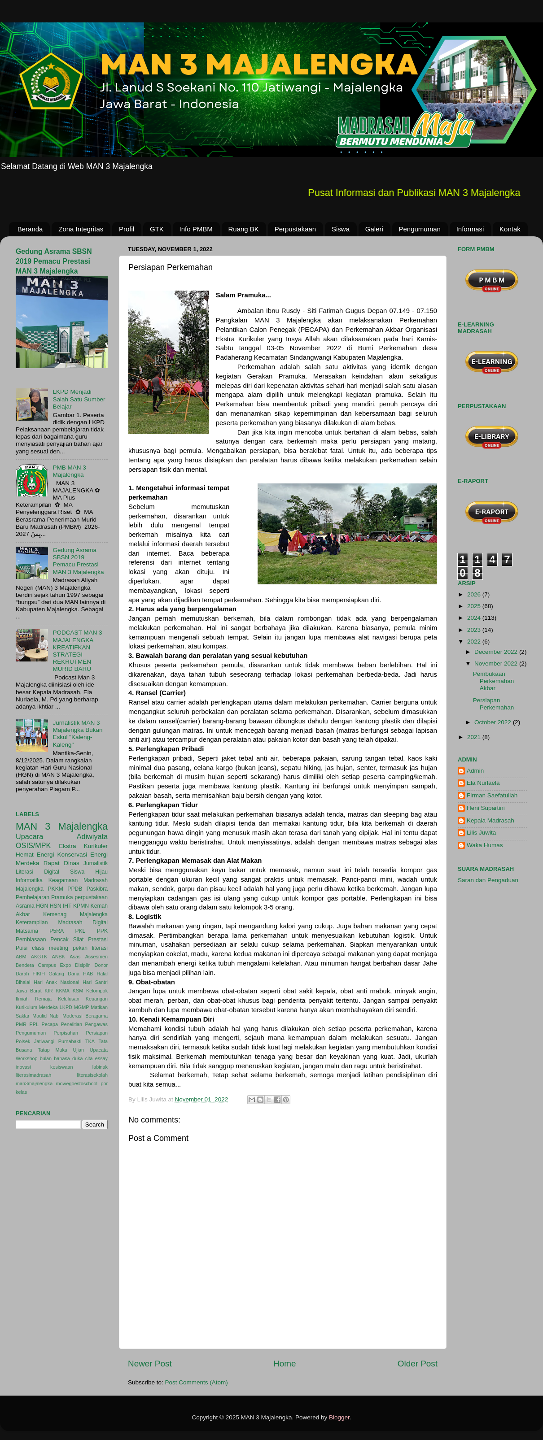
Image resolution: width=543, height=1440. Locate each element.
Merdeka (27, 863)
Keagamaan (63, 880)
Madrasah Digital (83, 922)
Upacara (29, 836)
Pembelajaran (32, 897)
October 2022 (493, 722)
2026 (474, 594)
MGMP (81, 1007)
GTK (157, 229)
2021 (474, 737)
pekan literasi (90, 948)
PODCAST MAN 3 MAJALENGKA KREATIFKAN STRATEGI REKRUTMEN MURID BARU (77, 650)
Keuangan (97, 998)
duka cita (82, 1058)
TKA (90, 1041)
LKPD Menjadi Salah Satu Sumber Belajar (79, 398)
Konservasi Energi (82, 854)
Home (284, 1363)
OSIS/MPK (33, 845)
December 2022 (496, 651)
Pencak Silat (66, 939)
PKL (80, 931)
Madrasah (95, 880)
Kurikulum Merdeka (37, 1007)
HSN (55, 906)
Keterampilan (32, 922)
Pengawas (96, 1024)
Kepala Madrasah (490, 820)
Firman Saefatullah (492, 795)
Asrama (25, 906)
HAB (88, 973)
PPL (34, 1024)
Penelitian (71, 1024)
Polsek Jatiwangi (35, 1041)
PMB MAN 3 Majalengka (69, 471)
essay (101, 1058)
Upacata (99, 1050)
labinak (100, 1067)
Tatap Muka (52, 1050)
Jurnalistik (95, 863)
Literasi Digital (37, 872)
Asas (75, 956)
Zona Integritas (80, 229)
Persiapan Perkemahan (493, 704)
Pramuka (62, 897)
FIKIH (39, 973)
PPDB (74, 889)
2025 (474, 606)
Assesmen (96, 956)
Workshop (26, 1058)
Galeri (374, 229)
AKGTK (39, 956)
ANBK (58, 956)
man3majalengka (34, 1083)
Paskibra (97, 889)
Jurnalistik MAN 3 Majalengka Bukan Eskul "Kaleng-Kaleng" (77, 733)
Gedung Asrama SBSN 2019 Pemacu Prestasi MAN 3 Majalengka (54, 261)
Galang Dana (63, 973)
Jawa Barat (29, 990)
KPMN (81, 906)
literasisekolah (92, 1075)
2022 (474, 641)
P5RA (56, 931)
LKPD (66, 1007)
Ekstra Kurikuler (83, 846)
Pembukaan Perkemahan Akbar (493, 681)
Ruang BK (243, 229)
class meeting (50, 948)
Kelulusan (68, 998)
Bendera (25, 965)
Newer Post (150, 1363)
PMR (21, 1024)
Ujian (78, 1050)
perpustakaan (91, 897)
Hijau (101, 872)
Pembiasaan (31, 939)
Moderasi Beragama (85, 1015)
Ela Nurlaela (483, 782)
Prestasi (98, 939)
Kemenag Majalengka (75, 914)
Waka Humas (485, 845)
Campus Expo (54, 965)
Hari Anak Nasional (56, 982)
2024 (474, 617)
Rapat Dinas (61, 863)
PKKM (55, 889)
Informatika (29, 880)
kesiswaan (61, 1067)
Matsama (27, 931)
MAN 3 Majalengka (62, 826)
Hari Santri (95, 982)
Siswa (341, 229)
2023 (474, 629)
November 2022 (496, 663)
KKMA (63, 990)
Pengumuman (420, 229)
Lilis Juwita (481, 832)
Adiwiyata (92, 836)
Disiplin (83, 965)
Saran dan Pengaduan (488, 880)
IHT (67, 906)
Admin (475, 770)
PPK (102, 931)
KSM (78, 990)
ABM (21, 956)
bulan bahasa (55, 1058)
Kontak (510, 229)
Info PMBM (196, 229)
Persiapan (97, 1032)
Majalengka (30, 889)
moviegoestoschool (76, 1083)
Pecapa (49, 1024)
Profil (126, 229)
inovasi (23, 1067)
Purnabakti (70, 1041)
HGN (42, 906)
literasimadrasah (33, 1075)
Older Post (418, 1363)
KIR (49, 990)
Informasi (470, 229)
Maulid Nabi (46, 1015)
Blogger (339, 1417)
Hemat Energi (35, 854)
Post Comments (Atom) (196, 1382)
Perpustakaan (295, 229)
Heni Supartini (486, 808)
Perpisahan (66, 1032)
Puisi (21, 948)
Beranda (30, 229)
